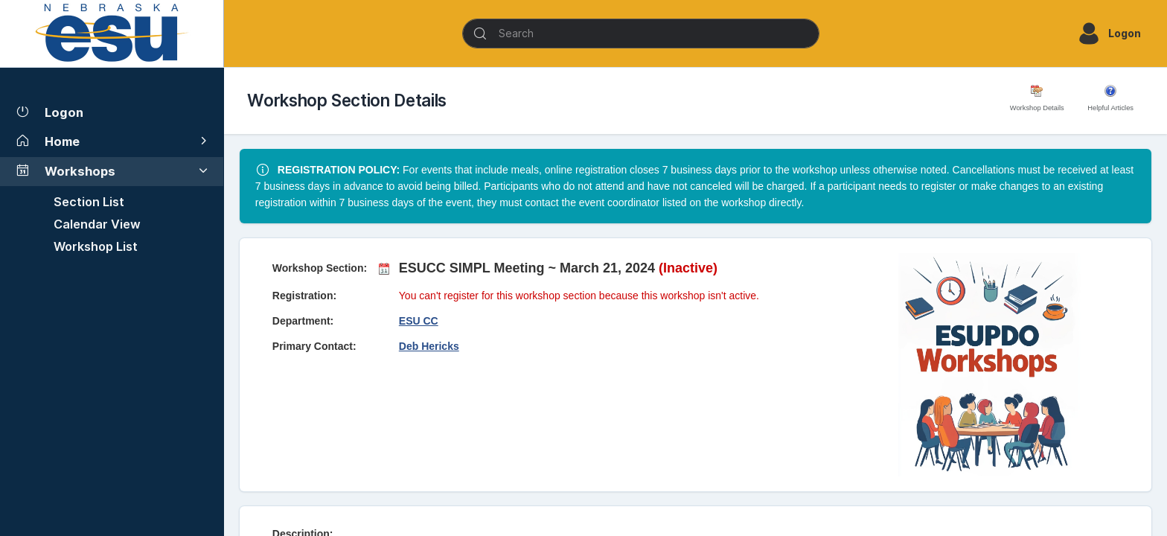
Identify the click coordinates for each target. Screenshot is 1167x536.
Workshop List (96, 246)
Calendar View (97, 224)
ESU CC (418, 321)
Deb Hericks (429, 346)
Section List (89, 201)
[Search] (640, 33)
